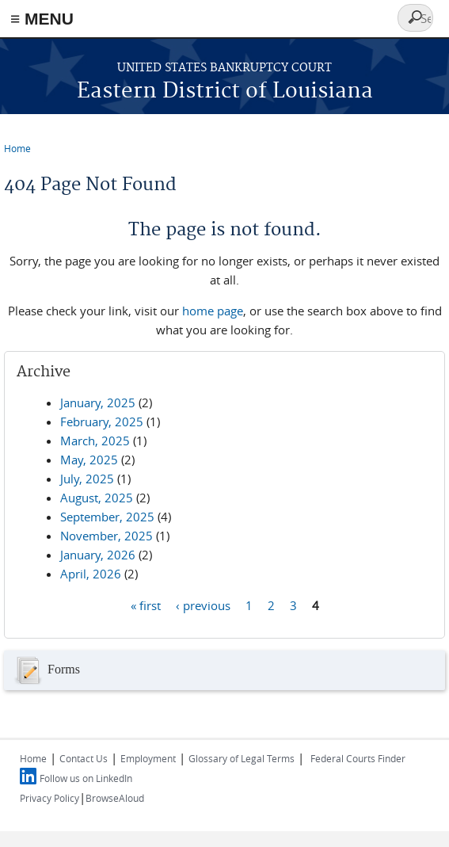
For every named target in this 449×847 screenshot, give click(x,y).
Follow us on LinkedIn (86, 778)
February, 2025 (101, 421)
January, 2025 (97, 402)
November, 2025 (106, 536)
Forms (46, 670)
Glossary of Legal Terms (241, 758)
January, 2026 (97, 555)
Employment (148, 758)
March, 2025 (95, 440)
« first (146, 604)
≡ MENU (42, 19)
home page (212, 311)
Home (17, 148)
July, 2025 (87, 478)
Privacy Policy (49, 798)
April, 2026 (90, 574)
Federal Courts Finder (357, 758)
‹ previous (203, 604)
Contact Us (83, 758)
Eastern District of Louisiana (225, 91)
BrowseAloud (115, 798)
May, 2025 (89, 459)
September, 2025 (107, 517)
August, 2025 (96, 498)
